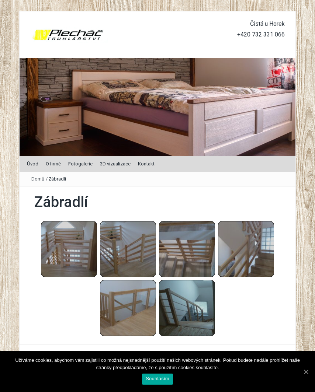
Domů (37, 179)
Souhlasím (157, 378)
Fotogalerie (80, 164)
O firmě (53, 164)
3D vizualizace (115, 164)
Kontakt (146, 164)
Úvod (32, 164)
